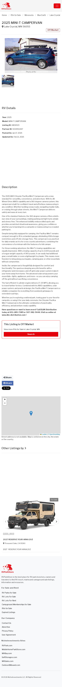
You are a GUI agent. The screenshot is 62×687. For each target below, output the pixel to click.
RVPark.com (7, 645)
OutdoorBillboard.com (11, 665)
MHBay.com (7, 653)
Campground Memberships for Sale (16, 604)
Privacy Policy (7, 631)
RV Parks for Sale (9, 593)
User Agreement (9, 635)
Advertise (6, 627)
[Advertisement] (31, 94)
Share (7, 377)
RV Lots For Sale (9, 597)
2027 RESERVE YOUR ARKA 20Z (18, 539)
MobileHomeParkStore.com (13, 649)
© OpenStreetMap (54, 434)
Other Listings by (13, 448)
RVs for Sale (7, 608)
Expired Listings (8, 612)
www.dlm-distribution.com (13, 315)
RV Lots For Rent (9, 600)
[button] (31, 55)
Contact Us (6, 623)
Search (31, 334)
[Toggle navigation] (57, 5)
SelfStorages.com (9, 657)
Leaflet (43, 434)
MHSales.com (7, 661)
